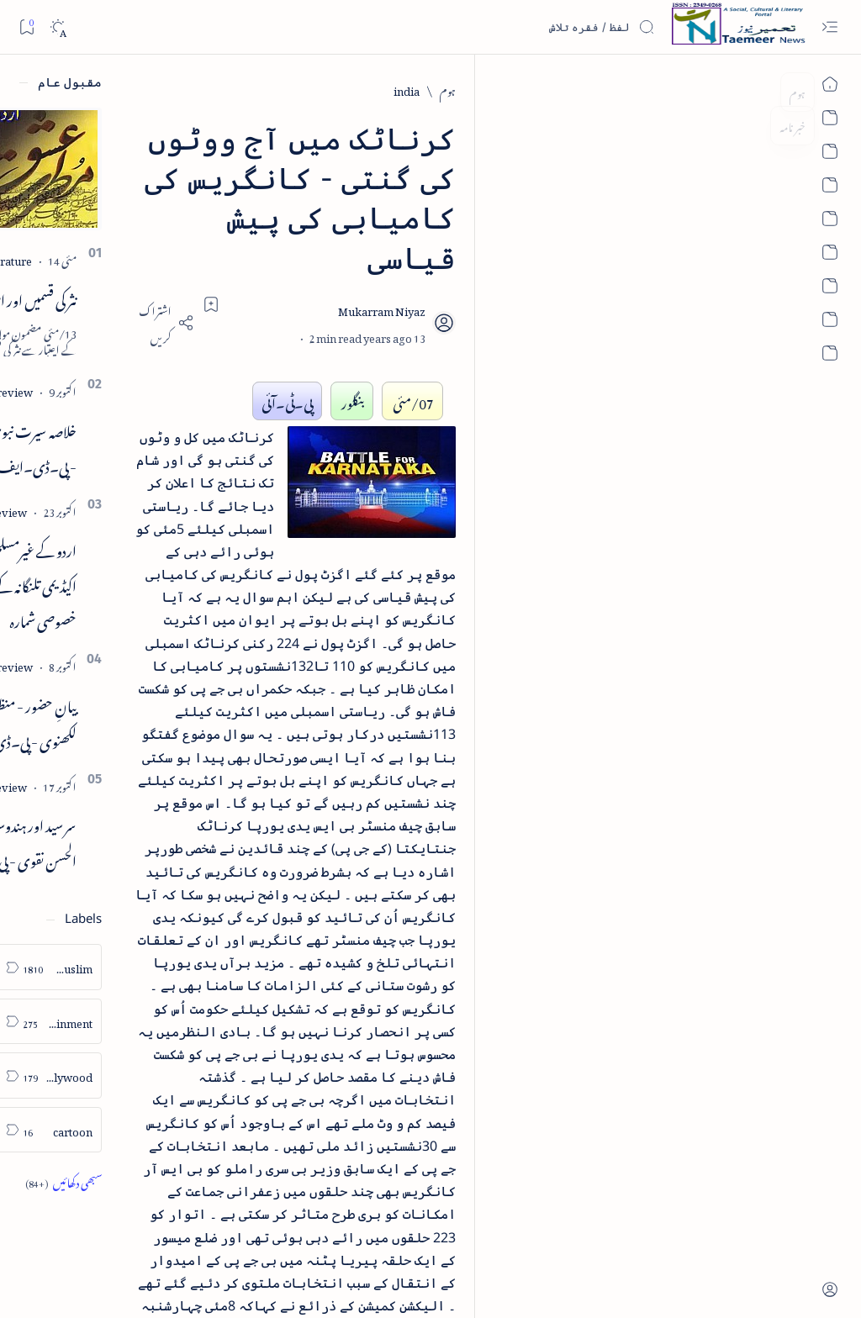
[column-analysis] (71, 1130)
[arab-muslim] (184, 967)
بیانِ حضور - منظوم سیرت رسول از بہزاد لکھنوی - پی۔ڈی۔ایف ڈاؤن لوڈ (115, 721)
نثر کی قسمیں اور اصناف (157, 297)
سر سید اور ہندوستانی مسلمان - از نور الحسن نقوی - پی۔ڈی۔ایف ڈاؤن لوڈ (121, 840)
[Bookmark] (26, 26)
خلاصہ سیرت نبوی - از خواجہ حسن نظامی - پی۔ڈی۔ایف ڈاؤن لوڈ (116, 446)
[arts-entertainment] (184, 1022)
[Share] (300, 243)
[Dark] (57, 27)
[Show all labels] (199, 1182)
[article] (71, 967)
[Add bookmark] (346, 224)
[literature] (143, 258)
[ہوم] (771, 89)
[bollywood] (184, 1075)
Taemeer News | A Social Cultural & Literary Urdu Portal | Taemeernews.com (546, 1283)
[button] (40, 129)
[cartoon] (184, 1130)
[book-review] (133, 389)
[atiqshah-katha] (71, 1022)
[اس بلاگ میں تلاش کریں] (528, 27)
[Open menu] (829, 27)
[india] (730, 89)
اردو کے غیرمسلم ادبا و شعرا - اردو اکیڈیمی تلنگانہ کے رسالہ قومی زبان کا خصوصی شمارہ (126, 583)
